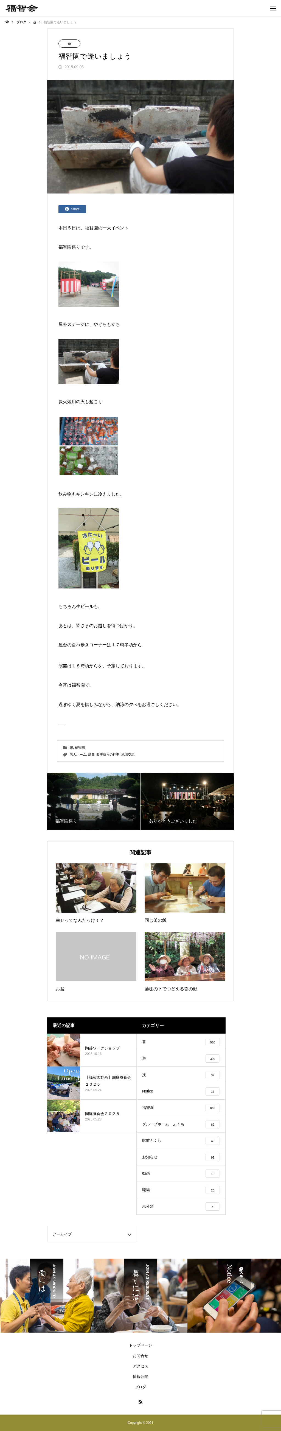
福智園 (91, 228)
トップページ (140, 1345)
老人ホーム (78, 754)
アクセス (140, 1366)
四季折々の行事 (107, 754)
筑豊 (91, 754)
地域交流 (127, 754)
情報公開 (140, 1376)
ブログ (140, 1387)
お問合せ (140, 1355)
